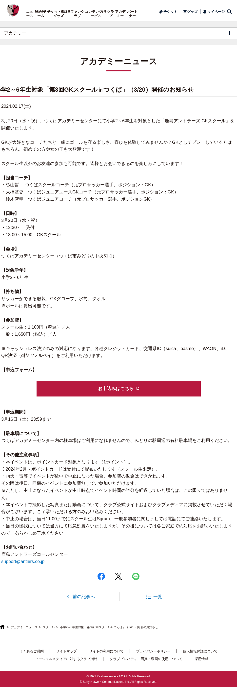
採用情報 (201, 659)
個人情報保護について (200, 651)
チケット (170, 12)
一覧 (157, 596)
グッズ (192, 12)
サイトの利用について (106, 651)
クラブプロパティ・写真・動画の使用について (146, 659)
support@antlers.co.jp (22, 561)
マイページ (216, 12)
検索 (229, 11)
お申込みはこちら (116, 388)
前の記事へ (84, 596)
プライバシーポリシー (153, 651)
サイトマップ (66, 651)
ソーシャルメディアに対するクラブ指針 (66, 659)
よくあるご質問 (32, 651)
